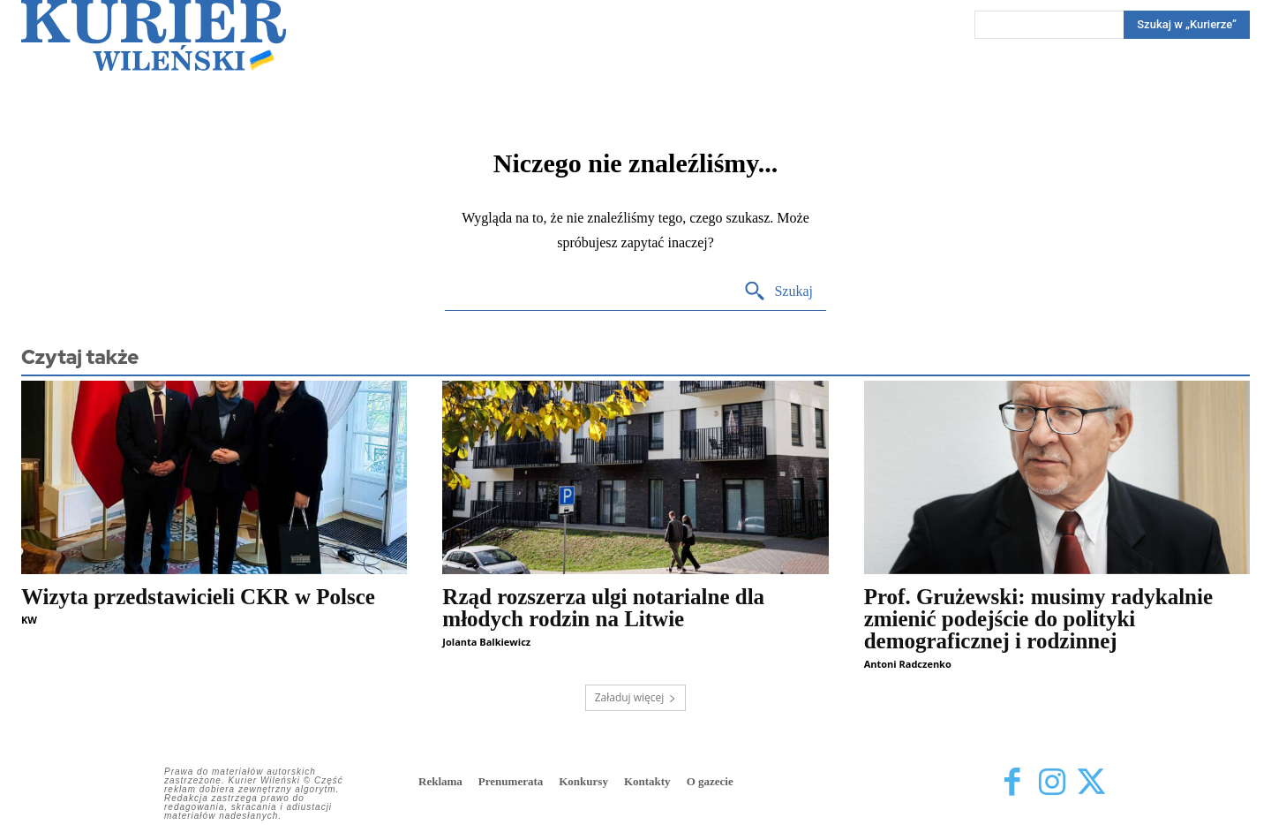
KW (29, 619)
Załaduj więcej (636, 697)
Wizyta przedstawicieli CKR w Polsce (198, 597)
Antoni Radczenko (907, 663)
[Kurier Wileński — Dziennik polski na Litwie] (153, 35)
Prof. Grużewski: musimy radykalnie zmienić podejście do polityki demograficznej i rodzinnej (1038, 619)
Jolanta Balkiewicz (486, 641)
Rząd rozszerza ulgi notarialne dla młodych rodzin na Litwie (603, 608)
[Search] (1187, 25)
